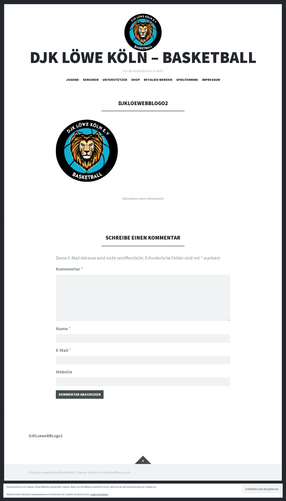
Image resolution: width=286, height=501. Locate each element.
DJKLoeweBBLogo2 (47, 452)
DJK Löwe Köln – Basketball (143, 71)
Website (64, 386)
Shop (135, 94)
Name (63, 341)
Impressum (211, 94)
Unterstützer (115, 94)
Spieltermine (187, 94)
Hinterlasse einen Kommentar (143, 212)
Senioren (91, 94)
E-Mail (63, 363)
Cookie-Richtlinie (99, 494)
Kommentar (69, 283)
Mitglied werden (158, 94)
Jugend (72, 94)
